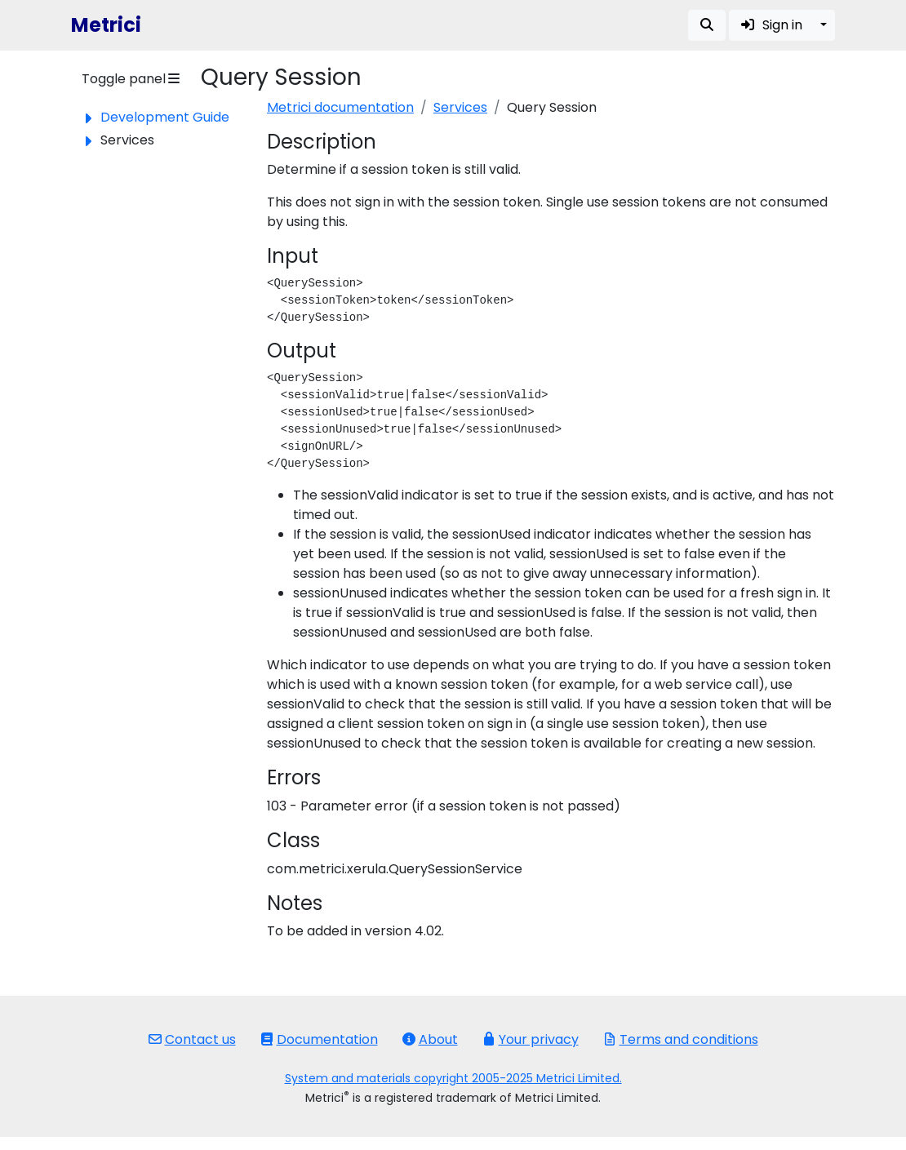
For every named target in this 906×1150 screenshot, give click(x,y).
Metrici (106, 24)
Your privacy (530, 1039)
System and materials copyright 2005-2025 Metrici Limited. (453, 1078)
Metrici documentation (340, 107)
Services (460, 107)
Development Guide (164, 117)
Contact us (192, 1039)
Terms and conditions (680, 1039)
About (430, 1039)
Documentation (319, 1039)
